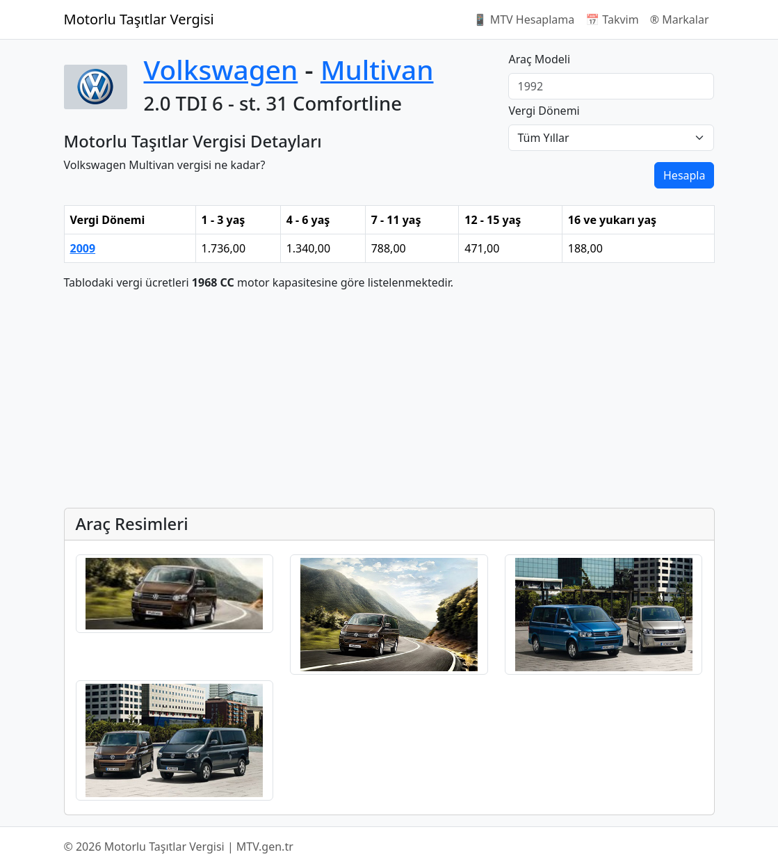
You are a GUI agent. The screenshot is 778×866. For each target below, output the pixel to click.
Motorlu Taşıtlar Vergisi (139, 19)
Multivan (377, 69)
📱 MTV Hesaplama (524, 19)
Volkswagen (221, 69)
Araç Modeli (539, 59)
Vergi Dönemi (543, 110)
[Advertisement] (389, 399)
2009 (83, 248)
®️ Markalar (679, 19)
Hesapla (684, 175)
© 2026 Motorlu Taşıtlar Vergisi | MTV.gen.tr (178, 846)
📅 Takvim (611, 19)
